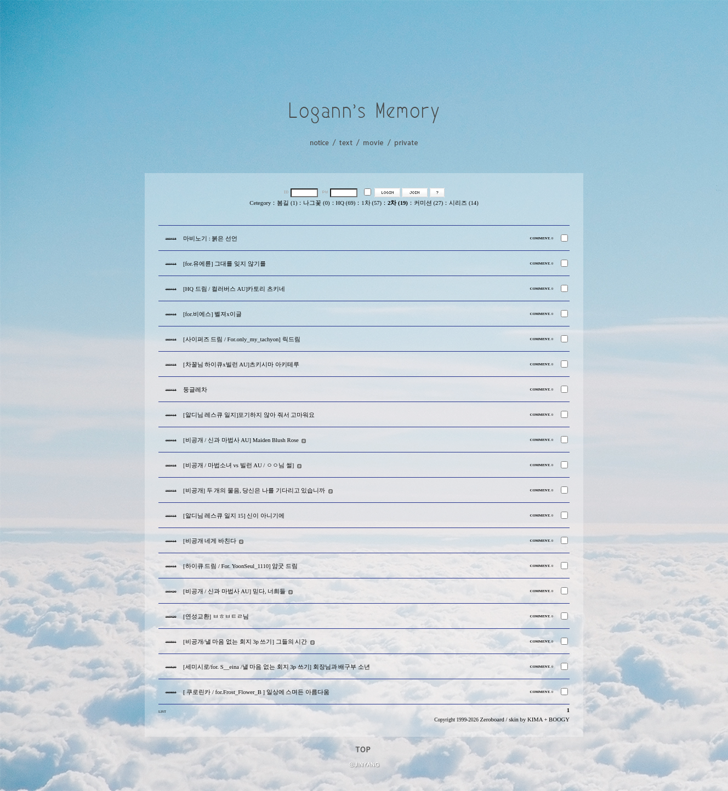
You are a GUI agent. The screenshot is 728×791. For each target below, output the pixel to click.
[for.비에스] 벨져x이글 (212, 314)
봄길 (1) (287, 203)
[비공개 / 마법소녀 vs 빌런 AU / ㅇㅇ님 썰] (238, 465)
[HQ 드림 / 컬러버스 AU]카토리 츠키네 (234, 289)
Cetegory (260, 203)
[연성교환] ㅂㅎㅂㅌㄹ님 (216, 617)
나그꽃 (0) (316, 203)
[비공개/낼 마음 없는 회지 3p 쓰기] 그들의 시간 (245, 642)
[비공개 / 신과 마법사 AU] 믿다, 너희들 (234, 591)
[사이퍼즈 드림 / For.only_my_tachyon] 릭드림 (241, 339)
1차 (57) (371, 203)
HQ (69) (346, 203)
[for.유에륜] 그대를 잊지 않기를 (224, 264)
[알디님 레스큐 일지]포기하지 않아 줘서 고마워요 (249, 415)
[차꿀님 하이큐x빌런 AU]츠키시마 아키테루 (241, 365)
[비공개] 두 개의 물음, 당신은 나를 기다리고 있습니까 (254, 491)
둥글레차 (195, 390)
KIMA (535, 720)
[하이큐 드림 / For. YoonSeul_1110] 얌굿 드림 (240, 566)
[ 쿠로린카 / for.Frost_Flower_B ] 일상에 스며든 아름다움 (256, 692)
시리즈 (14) (463, 203)
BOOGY (559, 720)
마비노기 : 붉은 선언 (210, 239)
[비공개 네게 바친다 (209, 541)
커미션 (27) (428, 203)
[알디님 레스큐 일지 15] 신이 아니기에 (234, 516)
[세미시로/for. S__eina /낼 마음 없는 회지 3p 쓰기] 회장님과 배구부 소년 (276, 667)
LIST (162, 711)
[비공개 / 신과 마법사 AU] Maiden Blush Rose (241, 440)
